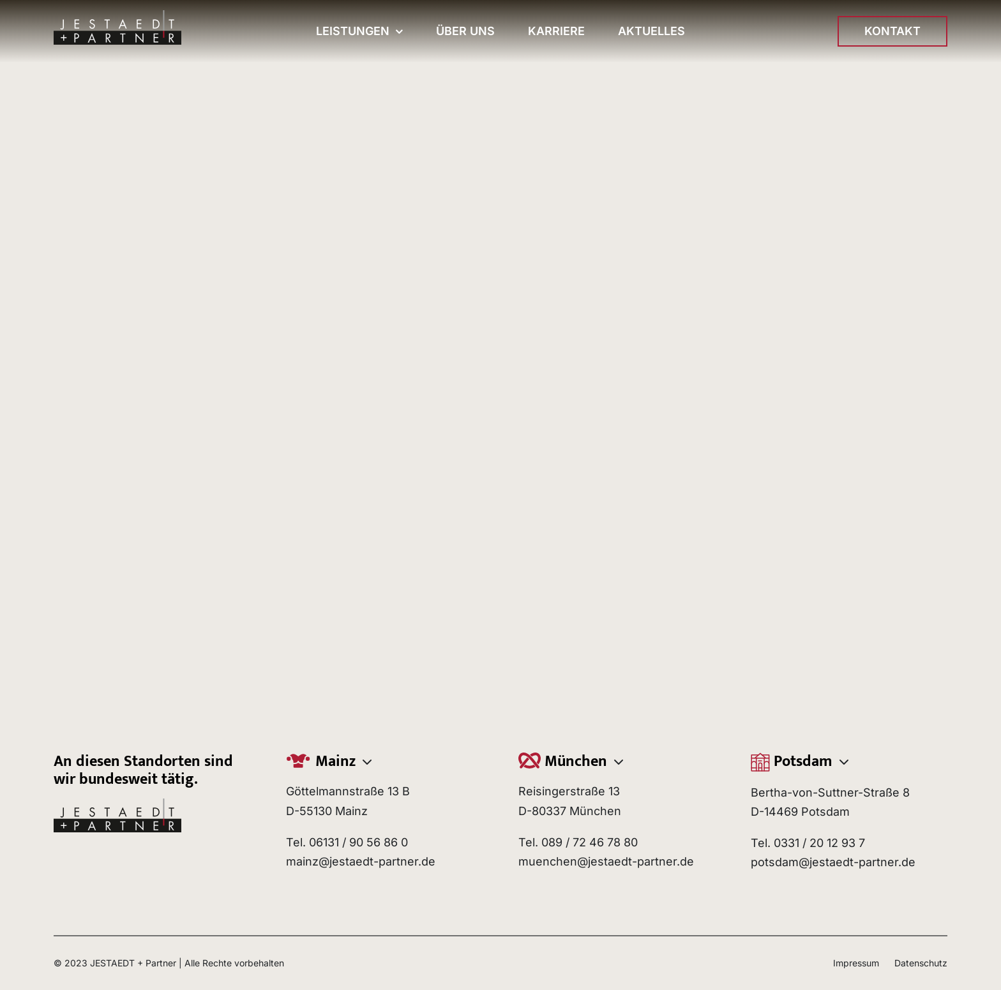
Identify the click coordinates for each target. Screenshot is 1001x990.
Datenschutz (920, 962)
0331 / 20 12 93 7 (819, 843)
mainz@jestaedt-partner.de (360, 861)
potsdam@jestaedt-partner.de (833, 862)
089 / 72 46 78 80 (589, 842)
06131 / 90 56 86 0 (358, 842)
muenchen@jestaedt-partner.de (606, 861)
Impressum (856, 962)
